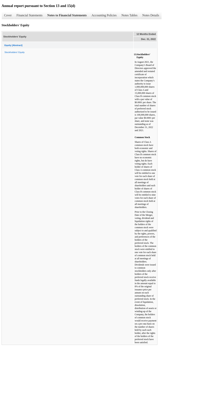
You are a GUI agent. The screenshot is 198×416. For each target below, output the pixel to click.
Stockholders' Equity (14, 52)
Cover (8, 15)
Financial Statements (29, 15)
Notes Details (150, 15)
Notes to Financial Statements (67, 15)
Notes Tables (129, 15)
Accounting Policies (104, 15)
